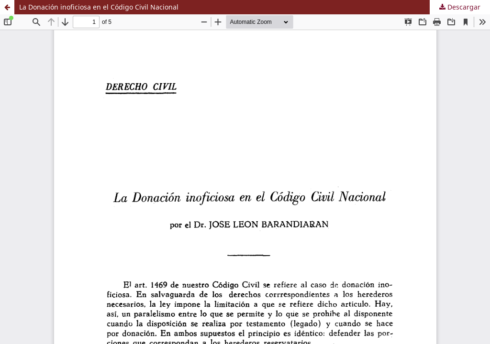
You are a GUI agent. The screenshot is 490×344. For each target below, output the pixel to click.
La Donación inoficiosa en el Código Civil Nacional (98, 6)
